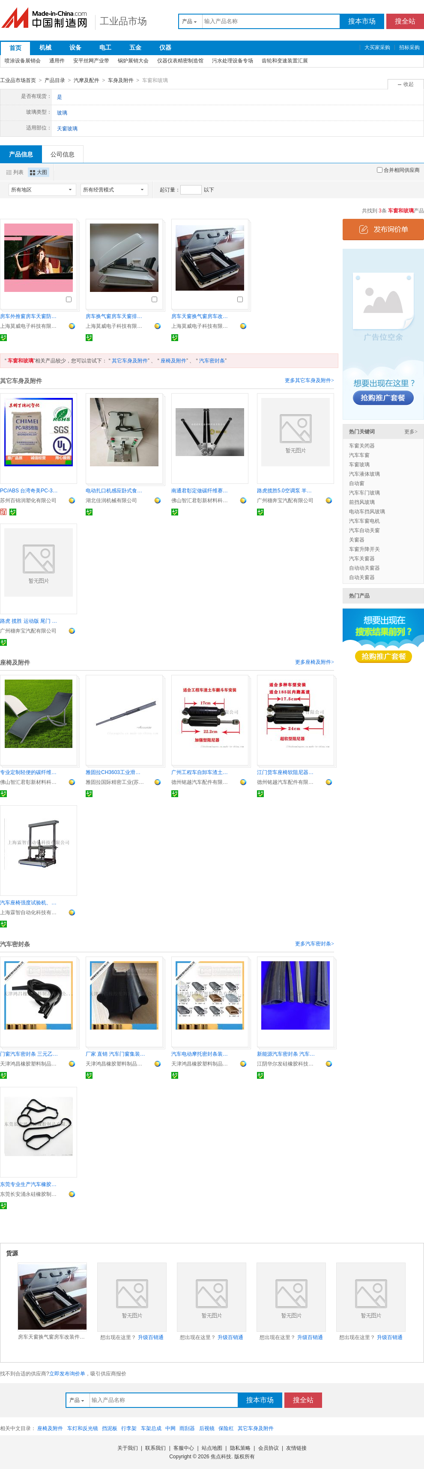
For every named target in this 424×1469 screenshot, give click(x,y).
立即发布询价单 (67, 1373)
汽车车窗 (359, 455)
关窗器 (356, 539)
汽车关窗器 (362, 558)
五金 (135, 47)
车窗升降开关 (364, 549)
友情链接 (296, 1448)
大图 (38, 172)
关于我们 (127, 1448)
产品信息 (21, 153)
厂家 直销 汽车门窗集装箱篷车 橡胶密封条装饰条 (116, 1054)
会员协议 (268, 1448)
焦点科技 (221, 1456)
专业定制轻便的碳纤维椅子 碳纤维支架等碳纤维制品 (30, 772)
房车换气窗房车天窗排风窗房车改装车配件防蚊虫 (116, 316)
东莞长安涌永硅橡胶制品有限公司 (30, 1194)
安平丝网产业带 (91, 61)
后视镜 (207, 1428)
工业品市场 (123, 21)
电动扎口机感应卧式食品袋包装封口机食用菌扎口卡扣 (116, 490)
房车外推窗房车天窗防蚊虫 (30, 316)
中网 (170, 1428)
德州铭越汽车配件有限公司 (201, 782)
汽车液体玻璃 (364, 474)
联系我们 (155, 1448)
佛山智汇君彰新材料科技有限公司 (201, 500)
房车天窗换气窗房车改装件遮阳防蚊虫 (201, 316)
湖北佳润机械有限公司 (111, 500)
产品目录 (55, 80)
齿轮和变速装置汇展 (285, 61)
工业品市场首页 (18, 80)
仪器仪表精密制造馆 (180, 61)
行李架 (129, 1428)
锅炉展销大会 (133, 61)
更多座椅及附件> (314, 662)
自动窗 (356, 483)
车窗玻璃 (359, 464)
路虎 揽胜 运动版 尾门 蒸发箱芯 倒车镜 (30, 621)
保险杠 (226, 1428)
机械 (45, 47)
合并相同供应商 (398, 170)
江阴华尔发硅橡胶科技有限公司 (287, 1063)
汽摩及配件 (86, 80)
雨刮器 (187, 1428)
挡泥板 (109, 1428)
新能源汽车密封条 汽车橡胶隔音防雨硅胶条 (287, 1054)
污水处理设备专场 (232, 61)
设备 (75, 47)
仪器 (165, 47)
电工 (105, 47)
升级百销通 (151, 1337)
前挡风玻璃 (362, 502)
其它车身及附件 (130, 360)
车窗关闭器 (362, 445)
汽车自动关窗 (364, 530)
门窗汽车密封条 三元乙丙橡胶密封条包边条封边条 (30, 1054)
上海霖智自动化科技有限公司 (30, 912)
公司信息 (63, 153)
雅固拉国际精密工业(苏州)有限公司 (116, 782)
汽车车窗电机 (364, 521)
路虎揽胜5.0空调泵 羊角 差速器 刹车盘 (287, 490)
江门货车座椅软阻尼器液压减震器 (287, 772)
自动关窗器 (362, 577)
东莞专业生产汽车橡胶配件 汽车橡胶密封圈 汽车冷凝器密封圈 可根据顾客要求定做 (30, 1184)
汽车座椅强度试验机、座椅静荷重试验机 (30, 902)
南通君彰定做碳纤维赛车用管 (201, 490)
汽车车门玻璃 (364, 492)
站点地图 (212, 1448)
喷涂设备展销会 (23, 61)
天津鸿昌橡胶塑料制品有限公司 (30, 1063)
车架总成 (151, 1428)
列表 (15, 172)
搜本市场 (362, 21)
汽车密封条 (212, 360)
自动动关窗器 (364, 568)
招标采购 (409, 47)
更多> (411, 431)
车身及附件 (121, 80)
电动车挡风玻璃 (367, 511)
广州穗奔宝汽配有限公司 (285, 500)
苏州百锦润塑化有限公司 (28, 500)
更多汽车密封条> (314, 943)
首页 (15, 47)
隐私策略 (240, 1448)
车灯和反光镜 (82, 1428)
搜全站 (405, 21)
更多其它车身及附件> (309, 380)
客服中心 (183, 1448)
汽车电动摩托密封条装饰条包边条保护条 (201, 1054)
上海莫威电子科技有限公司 (30, 326)
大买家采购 (377, 47)
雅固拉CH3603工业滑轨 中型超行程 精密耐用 (116, 772)
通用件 (57, 61)
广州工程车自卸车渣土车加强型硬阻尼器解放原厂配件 (201, 772)
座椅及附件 (173, 360)
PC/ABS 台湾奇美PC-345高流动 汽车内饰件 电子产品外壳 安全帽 (30, 490)
